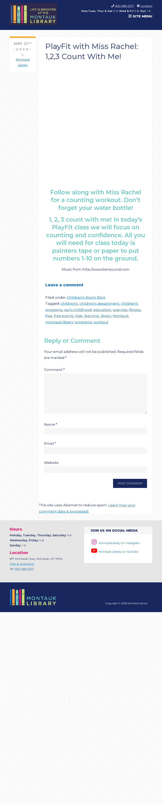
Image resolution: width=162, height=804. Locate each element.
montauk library (59, 322)
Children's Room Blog (86, 297)
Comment (54, 370)
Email (50, 447)
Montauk (120, 316)
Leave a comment (64, 284)
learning (91, 316)
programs (83, 322)
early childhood (78, 310)
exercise (120, 310)
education (102, 310)
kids (79, 316)
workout (101, 322)
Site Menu (140, 16)
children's (69, 304)
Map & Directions (22, 567)
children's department (99, 304)
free (48, 316)
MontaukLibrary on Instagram (115, 546)
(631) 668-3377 (124, 5)
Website (51, 466)
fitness (135, 310)
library (106, 316)
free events (64, 316)
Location (146, 5)
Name (50, 428)
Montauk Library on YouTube (114, 555)
